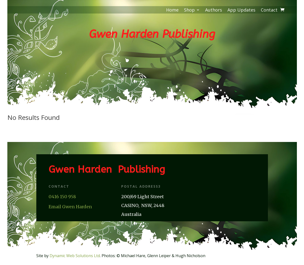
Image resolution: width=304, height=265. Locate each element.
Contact (269, 10)
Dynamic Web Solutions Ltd (75, 255)
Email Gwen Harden (70, 206)
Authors (213, 10)
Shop (189, 10)
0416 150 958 (62, 196)
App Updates (241, 10)
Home (172, 10)
